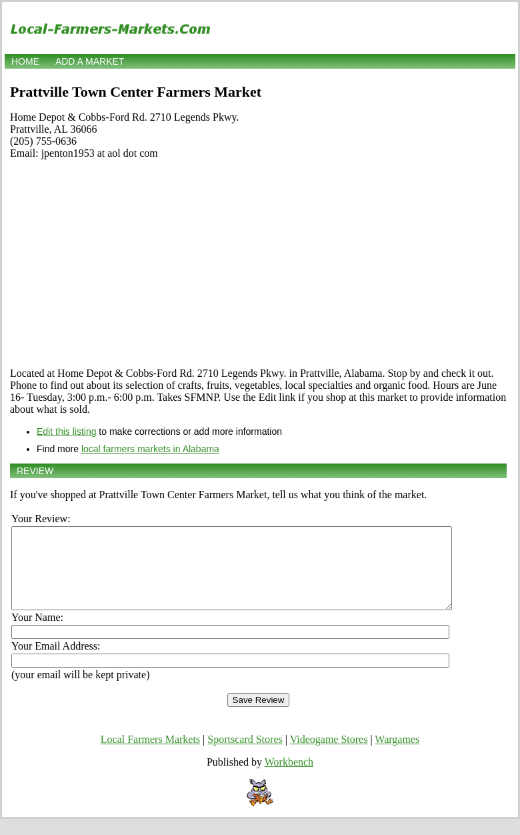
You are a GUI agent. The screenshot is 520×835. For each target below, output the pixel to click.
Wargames (397, 755)
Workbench (289, 778)
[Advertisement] (258, 263)
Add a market (89, 61)
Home (25, 61)
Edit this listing (66, 431)
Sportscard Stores (244, 755)
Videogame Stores (329, 755)
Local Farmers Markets (150, 755)
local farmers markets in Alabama (150, 449)
